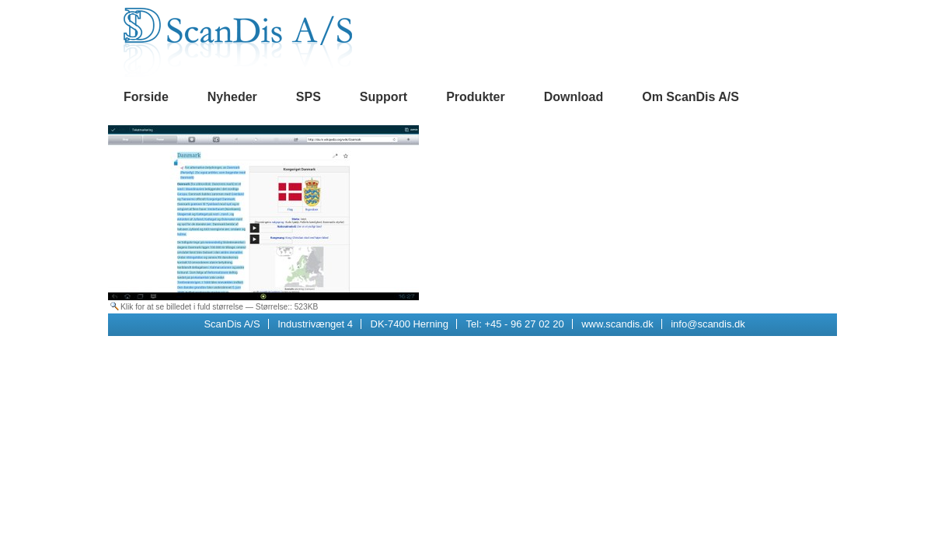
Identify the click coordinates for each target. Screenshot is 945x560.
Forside (146, 96)
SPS (308, 96)
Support (383, 96)
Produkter (475, 96)
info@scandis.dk (708, 324)
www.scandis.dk (617, 324)
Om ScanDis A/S (690, 96)
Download (573, 96)
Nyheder (232, 96)
